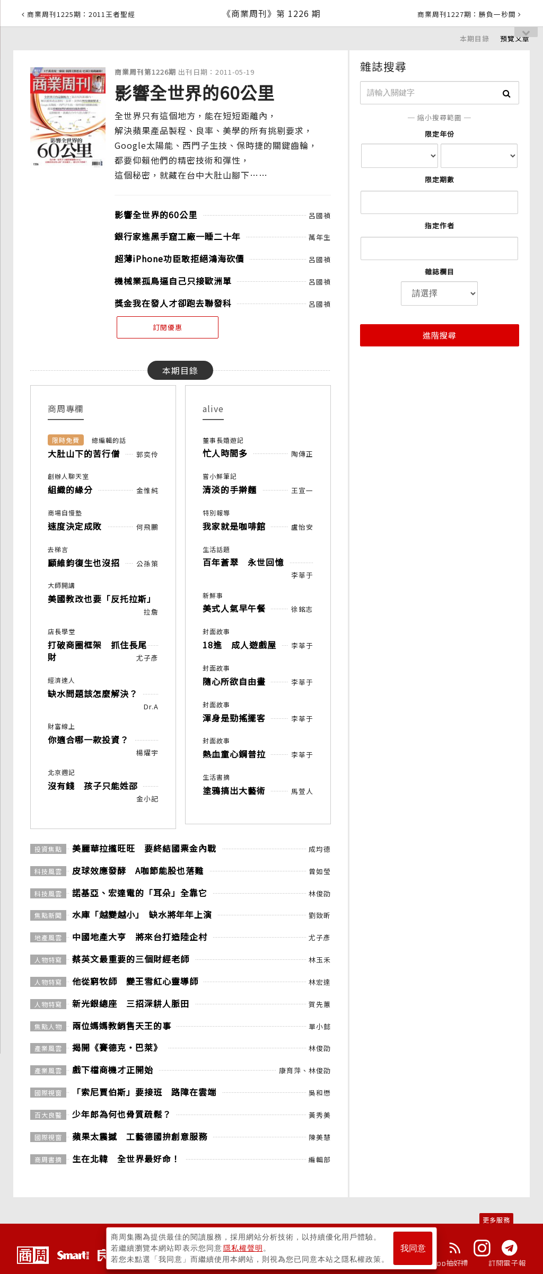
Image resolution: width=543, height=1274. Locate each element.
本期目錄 (474, 38)
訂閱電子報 (507, 1263)
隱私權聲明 (243, 1248)
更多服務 (496, 1219)
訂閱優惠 (167, 327)
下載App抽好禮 (442, 1263)
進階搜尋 (440, 335)
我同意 (413, 1248)
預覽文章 (515, 38)
